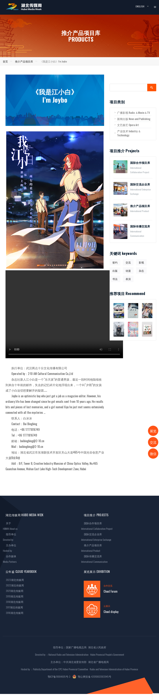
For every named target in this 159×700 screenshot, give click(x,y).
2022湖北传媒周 (13, 585)
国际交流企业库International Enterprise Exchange (96, 536)
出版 (115, 270)
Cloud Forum (111, 591)
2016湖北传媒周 (13, 613)
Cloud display (111, 611)
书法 (115, 279)
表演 (128, 279)
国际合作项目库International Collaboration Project (97, 525)
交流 (128, 262)
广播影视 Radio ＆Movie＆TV (132, 112)
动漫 (128, 270)
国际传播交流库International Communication (94, 558)
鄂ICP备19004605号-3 (59, 676)
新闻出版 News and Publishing (132, 119)
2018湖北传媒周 (13, 602)
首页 (5, 61)
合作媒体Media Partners (10, 558)
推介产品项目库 (24, 61)
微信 (153, 453)
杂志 (141, 270)
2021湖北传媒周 (13, 591)
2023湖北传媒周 (13, 580)
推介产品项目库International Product (91, 547)
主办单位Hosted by (9, 547)
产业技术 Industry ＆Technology (127, 133)
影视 (141, 262)
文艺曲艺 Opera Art (126, 125)
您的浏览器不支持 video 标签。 (64, 314)
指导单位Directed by (9, 536)
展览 (153, 431)
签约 (115, 262)
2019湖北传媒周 (13, 596)
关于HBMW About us (10, 525)
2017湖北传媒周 (13, 607)
